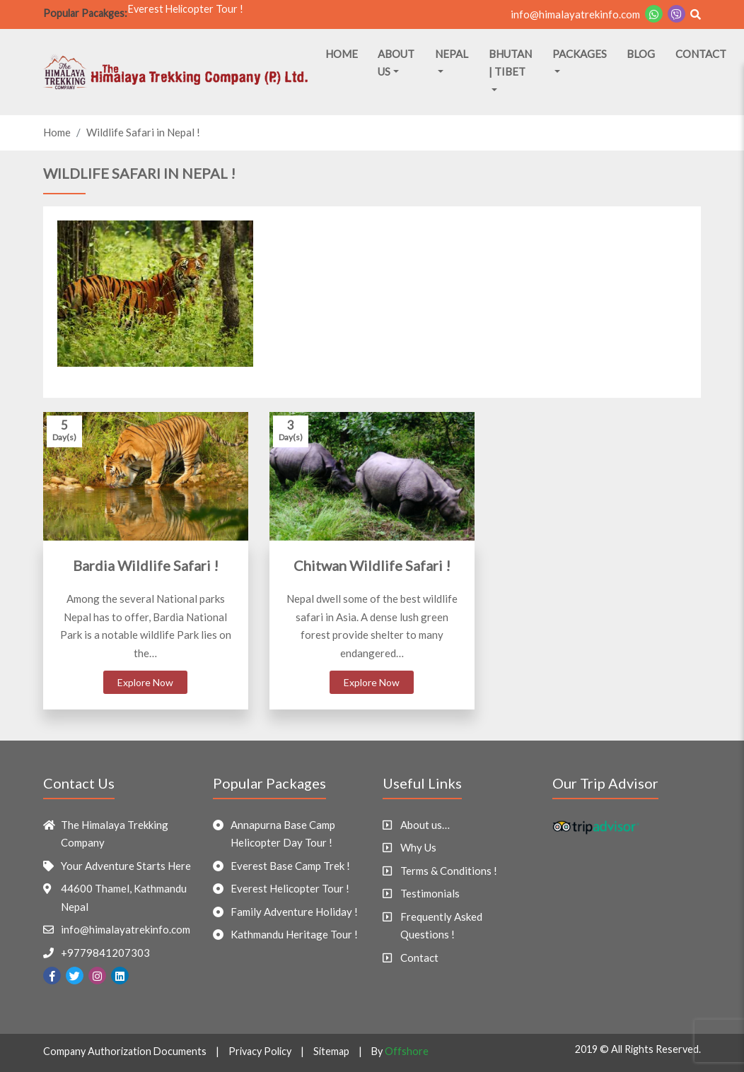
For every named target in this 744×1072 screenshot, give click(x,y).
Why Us (418, 847)
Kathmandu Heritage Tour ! (294, 934)
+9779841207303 (105, 952)
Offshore (407, 1051)
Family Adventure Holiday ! (294, 911)
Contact (700, 53)
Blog (641, 53)
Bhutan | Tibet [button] (510, 62)
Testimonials (430, 893)
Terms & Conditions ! (448, 870)
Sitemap (331, 1051)
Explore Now (145, 682)
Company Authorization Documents (125, 1051)
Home (341, 53)
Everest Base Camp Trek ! (290, 865)
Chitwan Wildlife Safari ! (372, 565)
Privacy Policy (259, 1051)
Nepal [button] (451, 53)
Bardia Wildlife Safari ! (146, 565)
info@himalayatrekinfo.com (575, 14)
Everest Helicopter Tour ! (185, 13)
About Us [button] (396, 62)
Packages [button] (579, 53)
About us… (425, 824)
